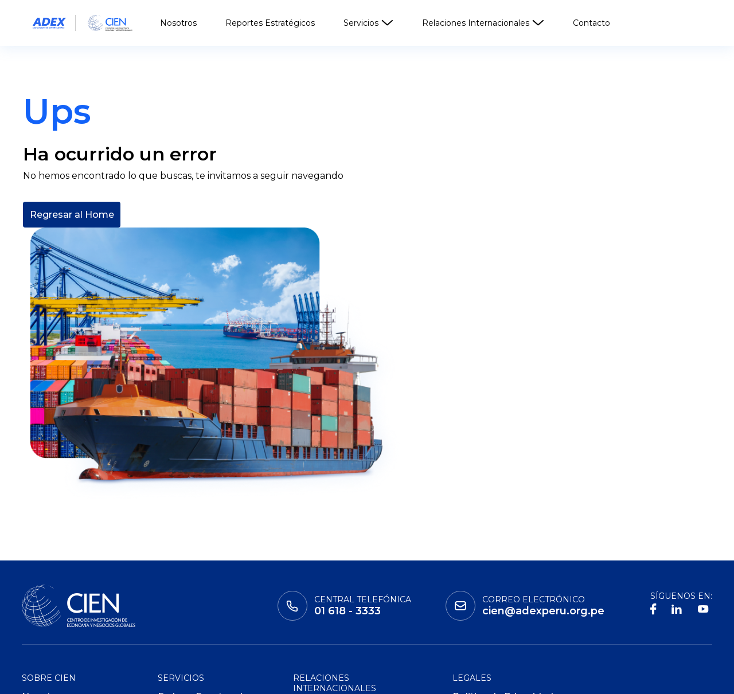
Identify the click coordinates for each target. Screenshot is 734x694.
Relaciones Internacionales (483, 23)
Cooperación (323, 571)
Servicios (368, 23)
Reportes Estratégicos (270, 23)
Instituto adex (62, 677)
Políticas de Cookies (500, 607)
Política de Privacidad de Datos (502, 566)
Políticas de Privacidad (505, 589)
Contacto (591, 23)
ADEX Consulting (197, 607)
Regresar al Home (72, 296)
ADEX (244, 677)
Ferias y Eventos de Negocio (203, 566)
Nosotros (178, 23)
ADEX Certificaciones (207, 589)
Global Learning (165, 677)
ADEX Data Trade (198, 624)
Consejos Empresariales (349, 588)
